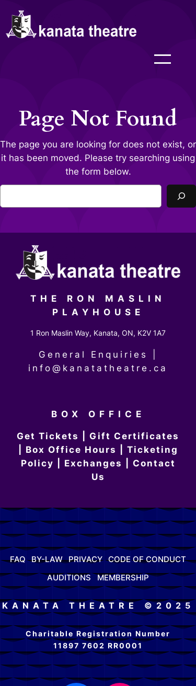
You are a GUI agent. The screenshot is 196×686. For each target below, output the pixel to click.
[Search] (181, 196)
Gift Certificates (134, 436)
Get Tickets (48, 436)
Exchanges (93, 463)
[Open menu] (173, 59)
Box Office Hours (71, 449)
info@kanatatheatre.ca (98, 368)
